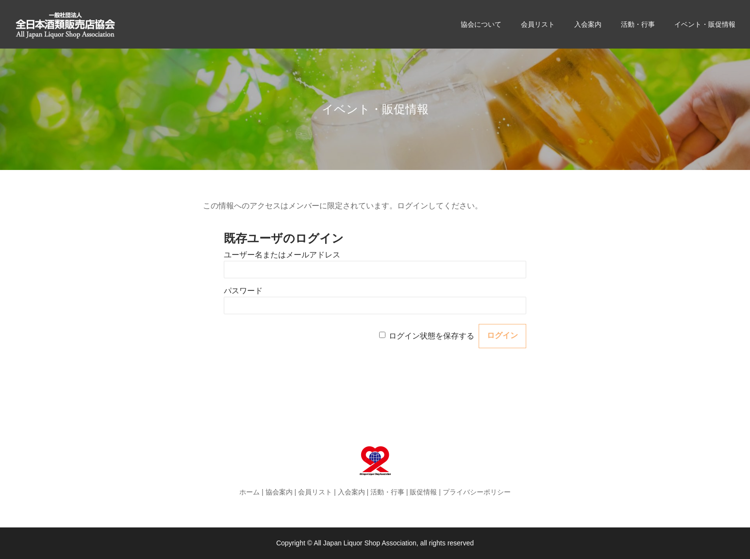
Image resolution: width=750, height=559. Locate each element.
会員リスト (315, 492)
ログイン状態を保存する (431, 335)
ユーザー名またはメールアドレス (282, 255)
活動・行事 (387, 492)
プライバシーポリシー (477, 492)
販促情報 (423, 492)
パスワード (243, 291)
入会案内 (351, 492)
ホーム (249, 492)
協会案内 (279, 492)
